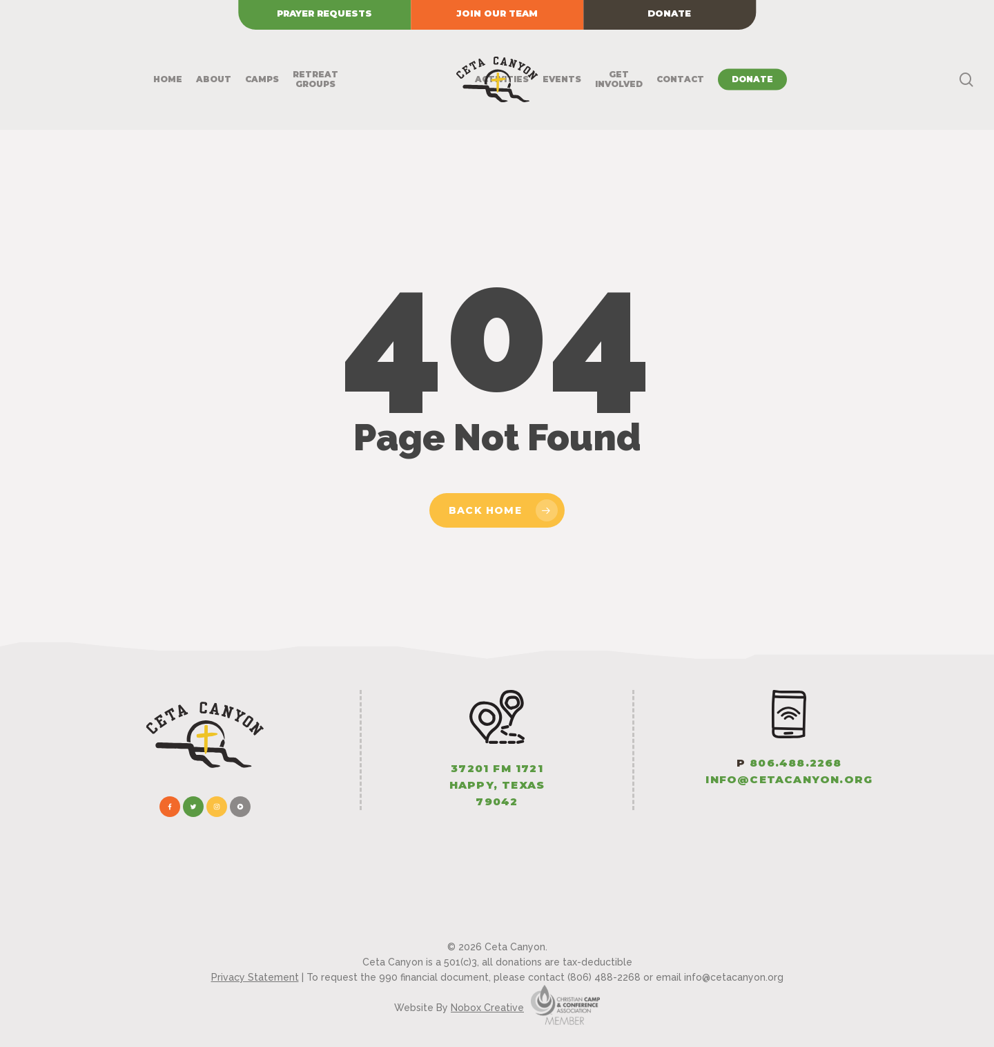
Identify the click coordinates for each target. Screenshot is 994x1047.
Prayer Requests (324, 13)
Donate (669, 13)
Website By (459, 1007)
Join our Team (497, 13)
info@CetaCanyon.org (789, 779)
